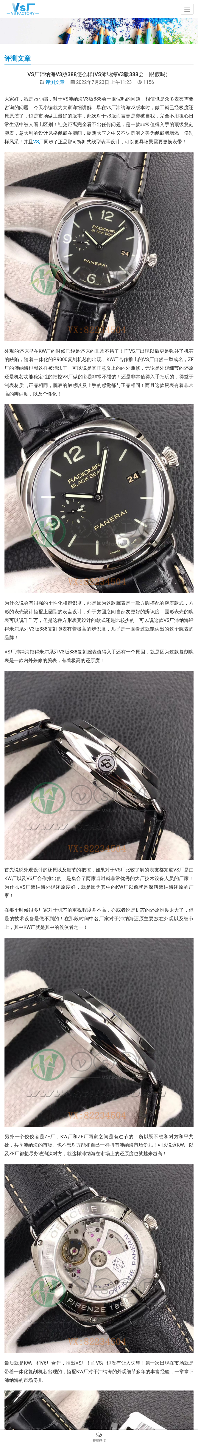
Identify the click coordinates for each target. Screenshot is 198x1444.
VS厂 (38, 142)
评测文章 (55, 82)
